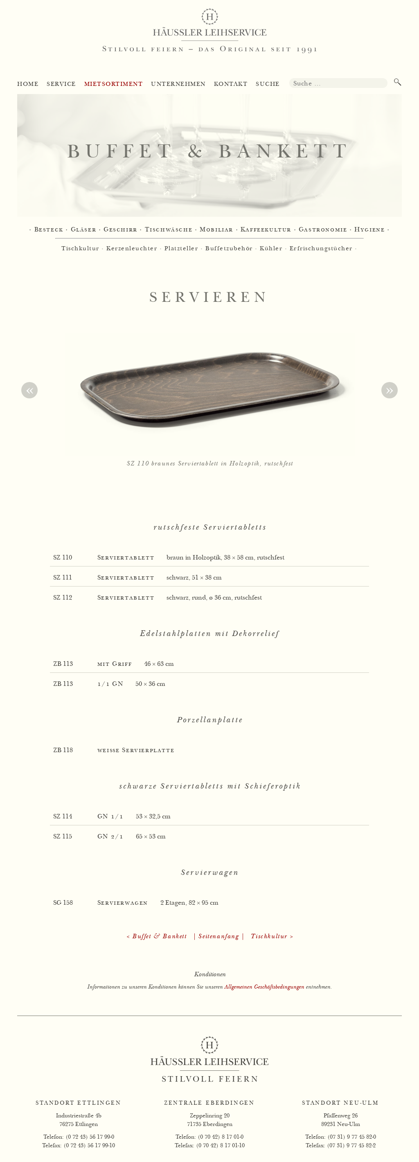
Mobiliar (216, 230)
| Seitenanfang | (218, 936)
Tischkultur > (271, 936)
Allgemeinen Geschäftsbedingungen (264, 986)
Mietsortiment (113, 84)
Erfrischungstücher (321, 248)
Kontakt (231, 84)
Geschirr (120, 230)
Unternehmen (178, 84)
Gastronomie (323, 230)
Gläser (84, 230)
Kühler (271, 248)
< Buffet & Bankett (156, 936)
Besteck (48, 230)
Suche (268, 84)
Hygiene (369, 230)
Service (61, 84)
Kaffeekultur (266, 230)
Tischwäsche (169, 230)
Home (27, 84)
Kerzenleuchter (131, 248)
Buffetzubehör (229, 248)
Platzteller (181, 248)
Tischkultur (80, 248)
